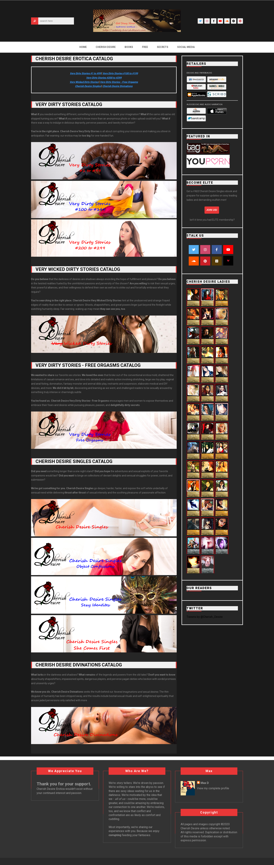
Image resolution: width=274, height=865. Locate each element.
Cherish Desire (106, 47)
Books (129, 47)
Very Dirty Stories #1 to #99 (85, 73)
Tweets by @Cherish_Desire (205, 617)
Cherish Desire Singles (88, 86)
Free (145, 47)
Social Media (186, 47)
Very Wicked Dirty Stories (84, 82)
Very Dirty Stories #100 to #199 (120, 73)
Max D (205, 783)
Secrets (162, 47)
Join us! (211, 209)
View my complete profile (213, 788)
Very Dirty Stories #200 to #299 (104, 77)
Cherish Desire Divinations (118, 86)
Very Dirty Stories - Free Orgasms (119, 82)
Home (83, 47)
